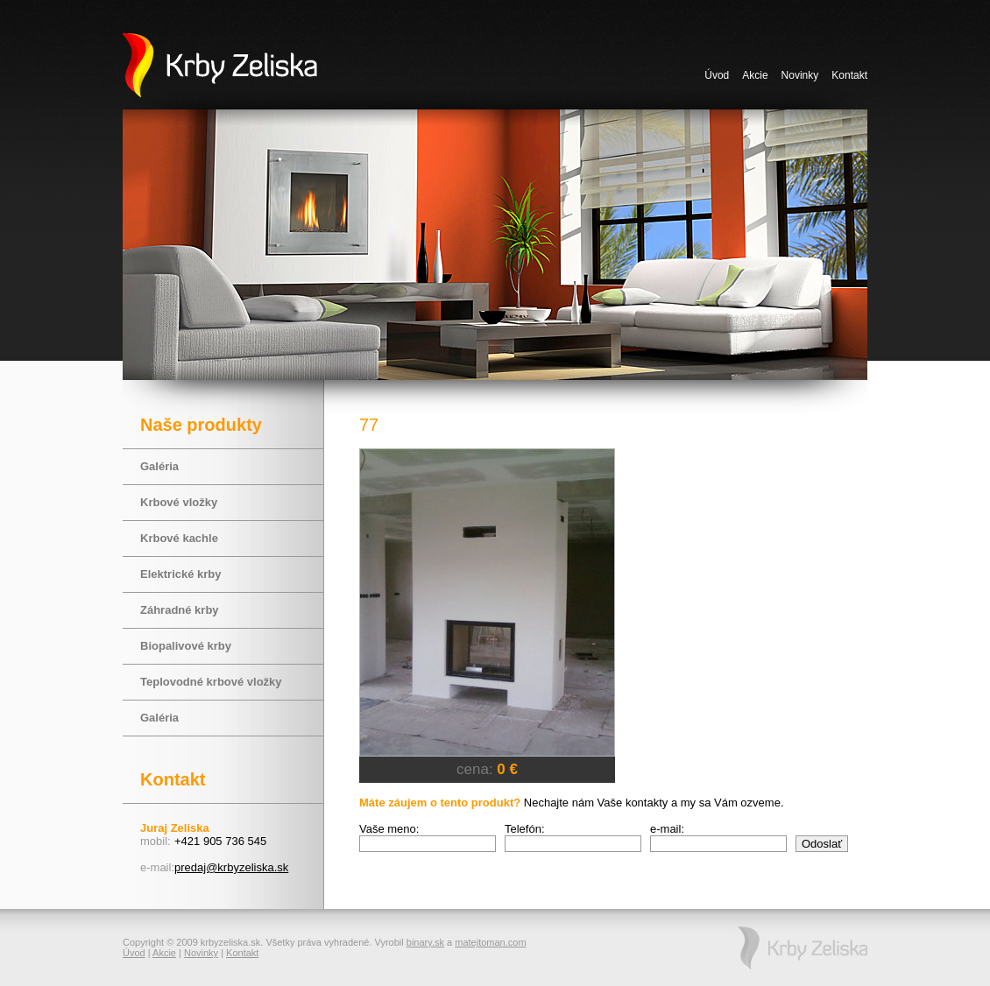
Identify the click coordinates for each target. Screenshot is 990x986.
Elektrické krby (181, 574)
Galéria (159, 466)
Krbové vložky (178, 502)
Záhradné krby (179, 609)
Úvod (716, 75)
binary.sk (425, 942)
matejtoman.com (490, 942)
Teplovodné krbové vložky (211, 681)
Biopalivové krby (185, 645)
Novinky (800, 75)
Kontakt (849, 75)
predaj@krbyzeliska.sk (231, 867)
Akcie (754, 75)
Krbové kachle (179, 538)
